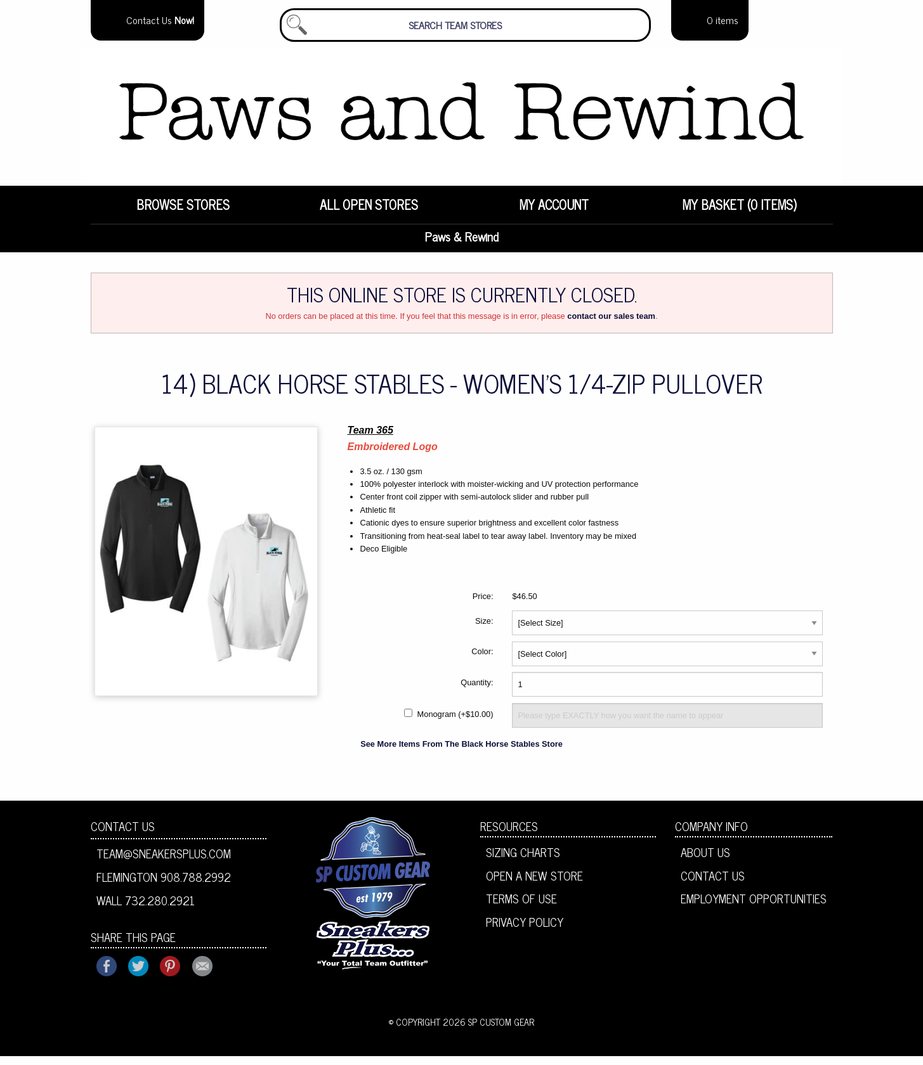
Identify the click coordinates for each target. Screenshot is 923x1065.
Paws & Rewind (461, 245)
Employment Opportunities (754, 907)
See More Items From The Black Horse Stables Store (461, 753)
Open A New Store (534, 884)
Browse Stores (183, 212)
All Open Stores (369, 212)
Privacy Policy (524, 930)
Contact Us (123, 834)
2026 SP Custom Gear (488, 1031)
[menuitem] (184, 213)
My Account (554, 212)
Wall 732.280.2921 (145, 909)
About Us (705, 860)
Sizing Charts (523, 860)
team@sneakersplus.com (163, 862)
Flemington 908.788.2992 (163, 885)
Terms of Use (521, 907)
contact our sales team (611, 325)
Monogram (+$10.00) (455, 723)
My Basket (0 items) (740, 212)
